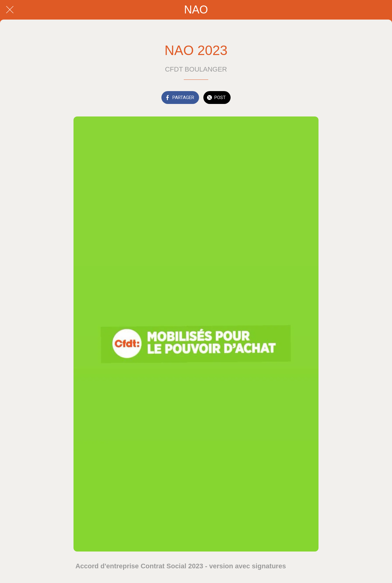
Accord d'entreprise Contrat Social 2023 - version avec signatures (180, 566)
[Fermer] (9, 9)
